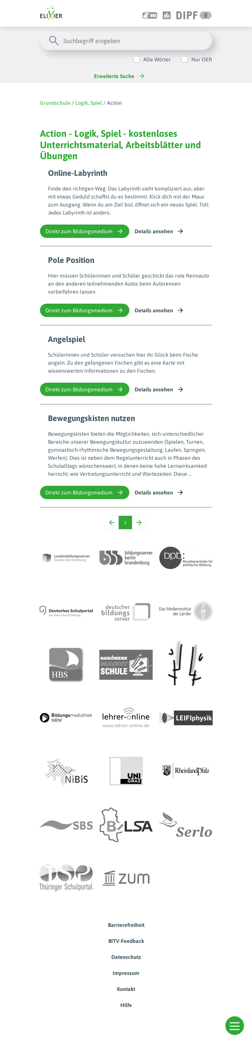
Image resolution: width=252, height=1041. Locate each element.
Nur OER (201, 59)
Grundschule (55, 103)
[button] (234, 1025)
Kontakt (126, 989)
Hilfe (126, 1005)
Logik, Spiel (88, 103)
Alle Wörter (157, 59)
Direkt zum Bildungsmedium (84, 231)
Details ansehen (159, 231)
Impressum (126, 973)
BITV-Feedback (126, 941)
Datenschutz (126, 957)
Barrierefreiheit (126, 925)
